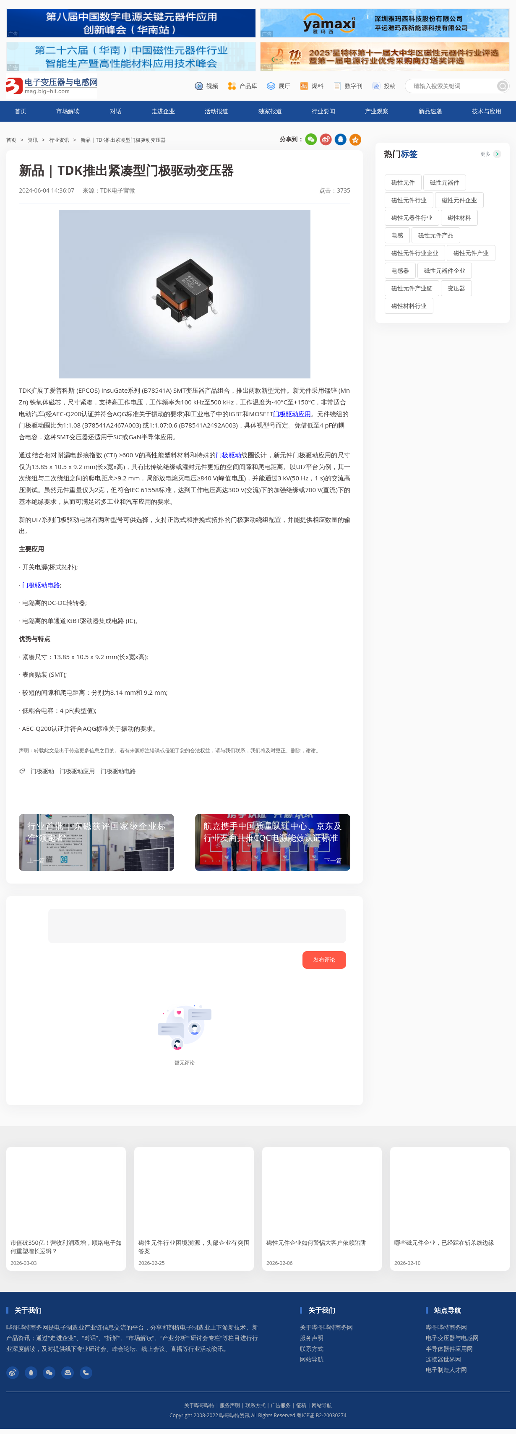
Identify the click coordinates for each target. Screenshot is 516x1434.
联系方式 (311, 1354)
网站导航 (311, 1364)
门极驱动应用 (292, 413)
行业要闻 (323, 111)
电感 (397, 235)
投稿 (390, 86)
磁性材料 (459, 218)
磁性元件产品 (435, 235)
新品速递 (430, 111)
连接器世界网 (443, 1364)
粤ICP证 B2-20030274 (322, 1420)
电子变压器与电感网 (452, 1343)
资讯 (33, 139)
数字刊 (353, 86)
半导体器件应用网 (449, 1354)
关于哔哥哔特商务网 (326, 1332)
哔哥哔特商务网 (446, 1332)
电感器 (400, 270)
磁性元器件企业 (444, 270)
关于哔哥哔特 (199, 1410)
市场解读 (68, 111)
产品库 (248, 86)
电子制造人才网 (446, 1375)
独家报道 (270, 111)
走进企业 (163, 111)
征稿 (301, 1410)
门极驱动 (228, 455)
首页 (20, 111)
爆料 (317, 86)
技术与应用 (486, 111)
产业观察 (376, 111)
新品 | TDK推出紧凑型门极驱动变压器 (123, 139)
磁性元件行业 (409, 200)
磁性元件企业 (459, 200)
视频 (212, 86)
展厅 (284, 86)
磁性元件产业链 (412, 288)
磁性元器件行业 (412, 218)
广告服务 (281, 1410)
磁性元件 (403, 182)
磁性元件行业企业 (414, 253)
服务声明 (311, 1343)
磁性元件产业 (471, 253)
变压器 (456, 288)
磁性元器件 (444, 182)
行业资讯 (59, 139)
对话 (116, 111)
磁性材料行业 (409, 306)
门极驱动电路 (41, 585)
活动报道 (216, 111)
